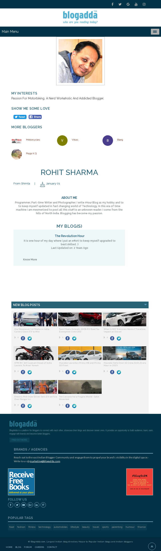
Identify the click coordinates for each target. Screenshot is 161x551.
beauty (86, 527)
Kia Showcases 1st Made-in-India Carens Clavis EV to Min (32, 330)
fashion (21, 527)
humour (130, 527)
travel (96, 527)
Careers (39, 547)
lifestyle (75, 527)
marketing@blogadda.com (45, 461)
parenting (117, 527)
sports (105, 527)
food (11, 527)
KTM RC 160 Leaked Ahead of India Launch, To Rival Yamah (33, 364)
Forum (28, 547)
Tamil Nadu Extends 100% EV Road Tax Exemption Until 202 (79, 330)
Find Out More (19, 440)
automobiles (60, 527)
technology (45, 527)
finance (142, 527)
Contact (52, 547)
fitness (31, 527)
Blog (18, 547)
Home (9, 547)
